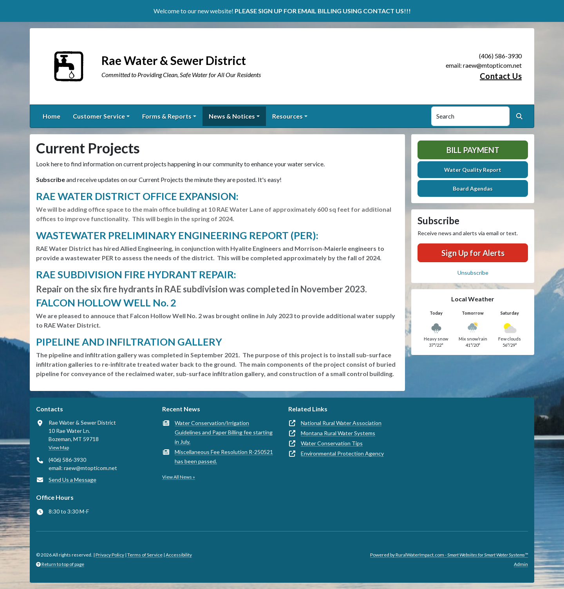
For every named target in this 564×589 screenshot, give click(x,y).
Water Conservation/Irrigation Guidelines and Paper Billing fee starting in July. (224, 432)
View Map (59, 447)
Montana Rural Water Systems (338, 433)
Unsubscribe (472, 272)
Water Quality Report (472, 169)
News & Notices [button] (232, 116)
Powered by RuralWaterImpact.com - (449, 555)
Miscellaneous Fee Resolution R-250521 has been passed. (224, 457)
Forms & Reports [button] (167, 116)
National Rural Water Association (341, 423)
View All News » (178, 477)
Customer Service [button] (99, 116)
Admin (521, 564)
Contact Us (501, 76)
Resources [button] (287, 116)
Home (51, 116)
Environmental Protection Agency (342, 453)
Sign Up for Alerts (472, 253)
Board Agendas (473, 188)
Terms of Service (145, 555)
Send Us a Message (72, 479)
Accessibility (179, 555)
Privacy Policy (110, 555)
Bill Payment (472, 150)
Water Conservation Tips (332, 443)
